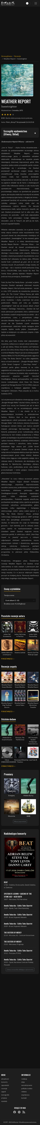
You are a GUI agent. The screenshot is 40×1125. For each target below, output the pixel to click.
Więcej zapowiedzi (20, 821)
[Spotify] (19, 1112)
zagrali (3, 1092)
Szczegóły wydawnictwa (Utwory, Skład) (15, 132)
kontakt (24, 1098)
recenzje (4, 1088)
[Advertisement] (20, 29)
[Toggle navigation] (36, 3)
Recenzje (17, 56)
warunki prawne (26, 1085)
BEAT (6, 882)
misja (23, 1082)
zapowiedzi (5, 1085)
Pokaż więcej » (7, 659)
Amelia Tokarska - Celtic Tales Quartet (18, 905)
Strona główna (6, 56)
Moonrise (11, 816)
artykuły (4, 1098)
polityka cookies (26, 1088)
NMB (28, 816)
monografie (5, 1095)
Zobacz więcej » (8, 766)
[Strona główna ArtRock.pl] (8, 3)
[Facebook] (14, 1112)
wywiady (4, 1101)
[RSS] (24, 1112)
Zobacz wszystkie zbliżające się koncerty (20, 969)
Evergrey (11, 795)
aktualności (5, 1079)
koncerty (4, 1082)
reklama (24, 1092)
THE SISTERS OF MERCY (12, 932)
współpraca (25, 1095)
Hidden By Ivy (28, 795)
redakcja (24, 1079)
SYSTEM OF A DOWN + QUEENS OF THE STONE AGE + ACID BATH (18, 895)
